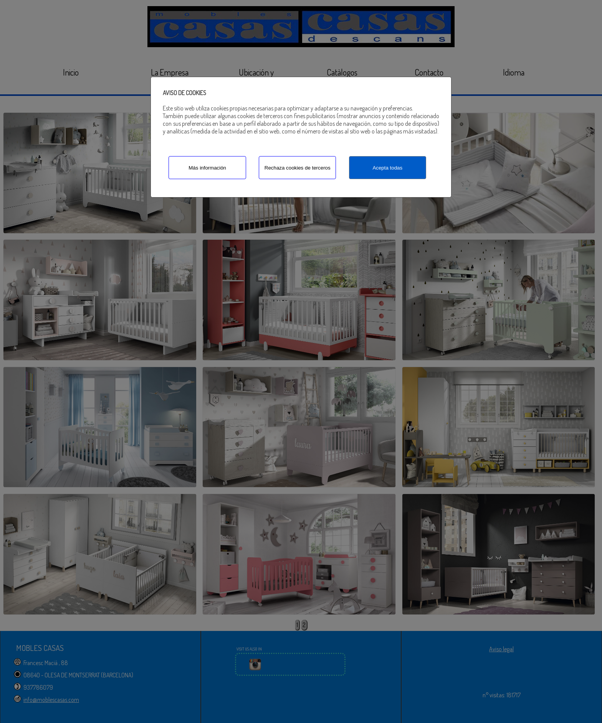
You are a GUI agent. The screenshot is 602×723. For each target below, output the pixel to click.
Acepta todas (387, 168)
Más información (207, 168)
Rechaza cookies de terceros (298, 168)
